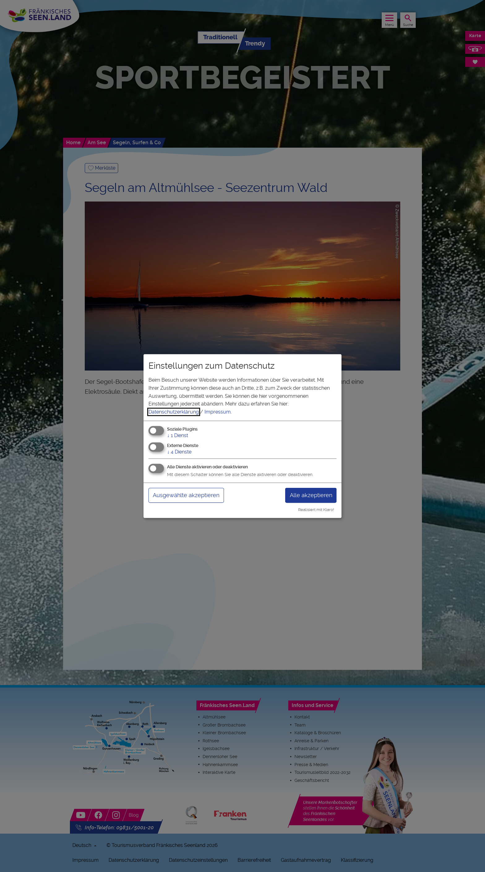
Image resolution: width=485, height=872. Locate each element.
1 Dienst (177, 436)
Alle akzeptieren (311, 495)
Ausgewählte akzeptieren (186, 495)
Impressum (217, 412)
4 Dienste (179, 452)
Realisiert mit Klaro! (316, 509)
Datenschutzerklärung (173, 412)
